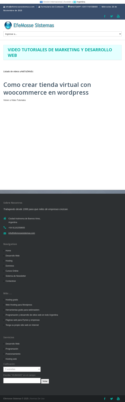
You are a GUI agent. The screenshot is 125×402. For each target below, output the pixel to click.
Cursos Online (12, 271)
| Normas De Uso (36, 398)
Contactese (11, 281)
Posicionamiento (13, 354)
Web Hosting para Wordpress (19, 305)
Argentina (79, 2)
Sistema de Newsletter (16, 276)
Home (8, 250)
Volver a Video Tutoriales (14, 100)
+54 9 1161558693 (89, 6)
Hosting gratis (12, 300)
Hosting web (11, 359)
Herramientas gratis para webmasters (22, 310)
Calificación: (9, 364)
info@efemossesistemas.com (18, 6)
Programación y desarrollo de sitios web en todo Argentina (32, 315)
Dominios (10, 266)
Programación (12, 349)
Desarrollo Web (12, 256)
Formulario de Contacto (51, 6)
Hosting (9, 261)
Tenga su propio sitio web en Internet (22, 325)
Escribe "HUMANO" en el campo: (19, 375)
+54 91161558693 (16, 228)
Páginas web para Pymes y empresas (23, 320)
